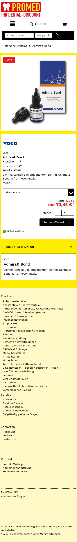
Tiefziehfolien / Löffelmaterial (22, 364)
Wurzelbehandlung (14, 338)
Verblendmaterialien (15, 378)
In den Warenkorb (57, 222)
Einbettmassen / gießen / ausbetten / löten (30, 367)
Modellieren (10, 360)
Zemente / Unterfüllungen (19, 341)
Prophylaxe (10, 323)
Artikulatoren (11, 356)
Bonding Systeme (16, 45)
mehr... (7, 183)
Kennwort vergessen (15, 471)
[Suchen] (37, 24)
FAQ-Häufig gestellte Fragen (20, 414)
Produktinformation (19, 246)
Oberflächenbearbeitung (18, 371)
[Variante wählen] (38, 192)
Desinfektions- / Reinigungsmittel (24, 312)
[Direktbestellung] (57, 35)
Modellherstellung (14, 352)
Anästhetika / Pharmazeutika (21, 304)
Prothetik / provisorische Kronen (24, 330)
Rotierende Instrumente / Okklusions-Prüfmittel (33, 308)
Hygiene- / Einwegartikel (18, 315)
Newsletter (9, 399)
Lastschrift (9, 439)
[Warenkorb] (63, 24)
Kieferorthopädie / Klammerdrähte (25, 386)
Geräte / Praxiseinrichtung (19, 345)
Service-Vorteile (13, 403)
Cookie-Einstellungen (16, 410)
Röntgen (8, 334)
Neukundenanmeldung (17, 467)
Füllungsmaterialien (15, 319)
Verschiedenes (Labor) (17, 389)
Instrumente (10, 327)
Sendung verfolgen (13, 496)
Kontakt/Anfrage (13, 464)
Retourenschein (13, 406)
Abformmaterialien (15, 301)
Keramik (8, 375)
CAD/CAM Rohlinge (15, 349)
